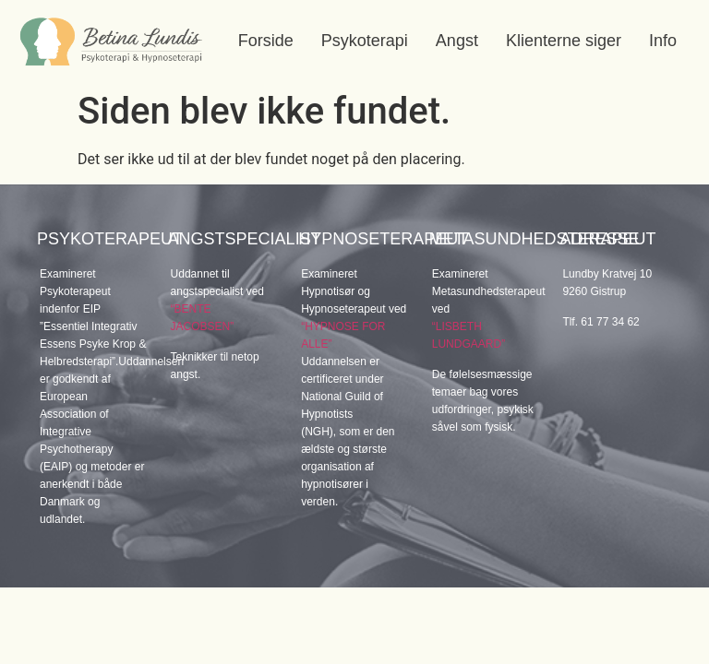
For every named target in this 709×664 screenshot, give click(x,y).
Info (663, 40)
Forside (266, 40)
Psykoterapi (364, 40)
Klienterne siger (563, 40)
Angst (457, 40)
